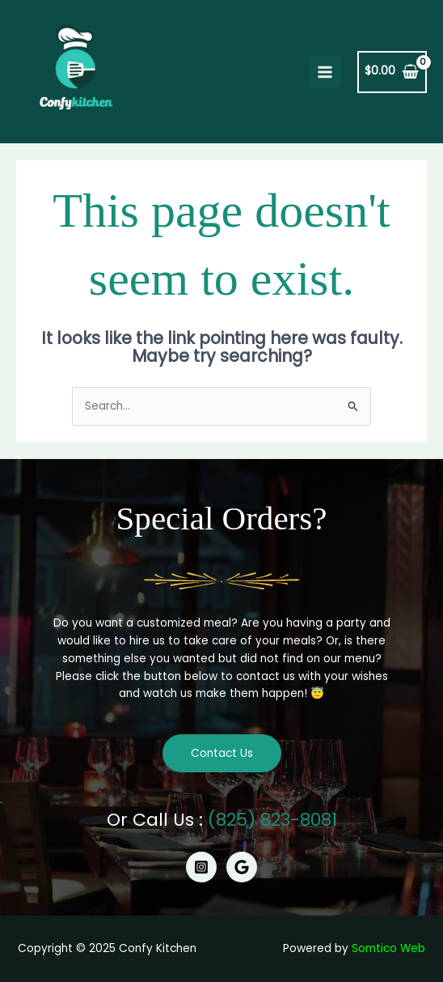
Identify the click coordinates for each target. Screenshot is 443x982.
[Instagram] (201, 867)
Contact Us (222, 753)
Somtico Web (388, 948)
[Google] (241, 867)
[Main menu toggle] (325, 71)
